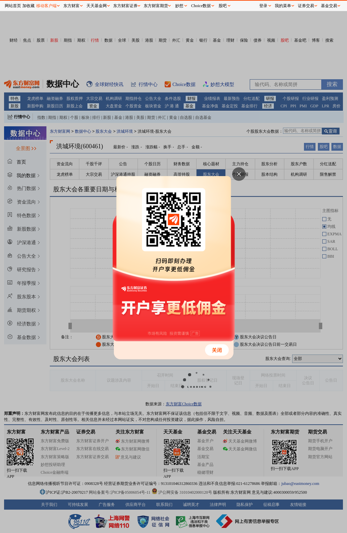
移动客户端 (46, 5)
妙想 (179, 5)
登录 (263, 5)
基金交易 (329, 5)
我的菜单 (283, 5)
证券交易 (306, 5)
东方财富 (71, 5)
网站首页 (13, 5)
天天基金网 (96, 5)
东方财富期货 (156, 5)
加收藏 (28, 5)
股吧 (223, 5)
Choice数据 (201, 5)
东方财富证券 (125, 5)
